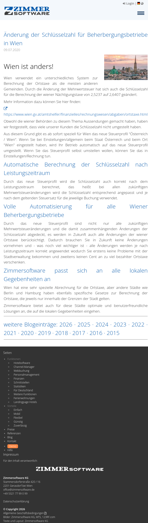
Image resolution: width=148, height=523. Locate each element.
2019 (44, 333)
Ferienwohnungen (24, 398)
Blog (10, 437)
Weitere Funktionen (25, 394)
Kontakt (11, 441)
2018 (61, 333)
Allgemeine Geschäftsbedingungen (24, 513)
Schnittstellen (21, 382)
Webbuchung (21, 371)
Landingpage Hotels (25, 402)
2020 (27, 333)
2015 (113, 333)
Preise (11, 429)
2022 (138, 324)
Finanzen (19, 378)
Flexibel (18, 418)
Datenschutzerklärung (16, 501)
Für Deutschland (23, 390)
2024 (101, 324)
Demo (12, 446)
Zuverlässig (20, 425)
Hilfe (10, 450)
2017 (78, 333)
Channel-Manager (24, 367)
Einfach (18, 410)
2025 (83, 324)
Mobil (17, 414)
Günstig (18, 421)
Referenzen (14, 433)
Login (128, 3)
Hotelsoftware (22, 363)
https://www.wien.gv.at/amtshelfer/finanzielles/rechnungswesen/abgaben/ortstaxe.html (76, 112)
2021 (10, 333)
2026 (65, 324)
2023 (119, 324)
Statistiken (20, 386)
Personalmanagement (26, 374)
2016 (95, 333)
